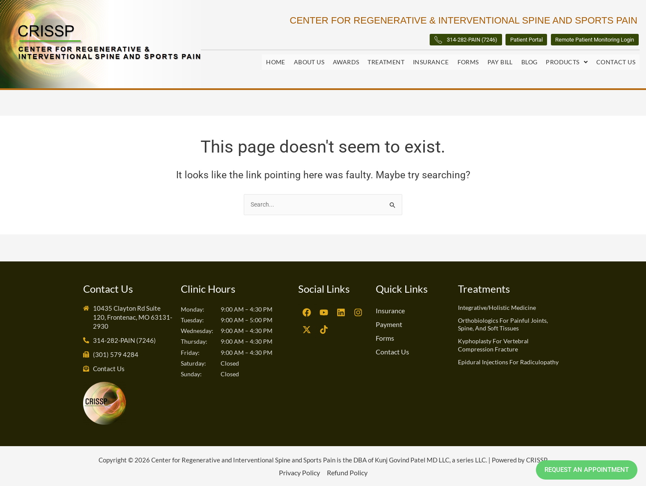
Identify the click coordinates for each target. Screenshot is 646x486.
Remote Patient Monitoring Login (579, 42)
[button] (566, 63)
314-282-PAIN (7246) (404, 42)
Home (275, 63)
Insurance (431, 63)
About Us (309, 63)
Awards (346, 63)
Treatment (386, 63)
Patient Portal (485, 42)
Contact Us (615, 63)
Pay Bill (500, 63)
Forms (468, 63)
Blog (529, 63)
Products (567, 63)
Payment (389, 324)
